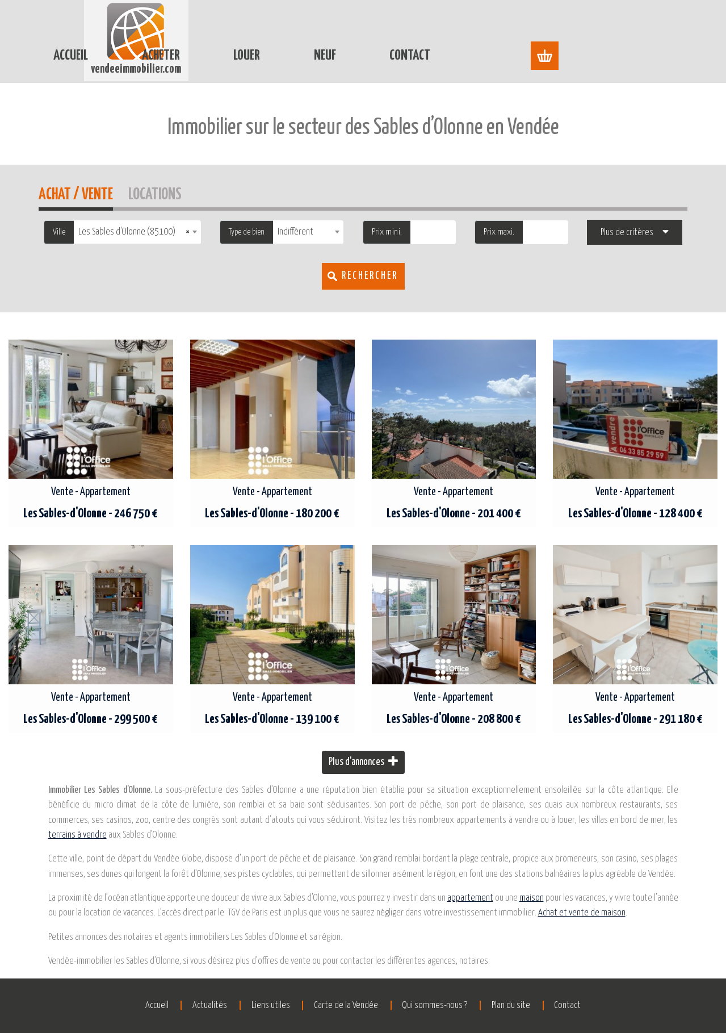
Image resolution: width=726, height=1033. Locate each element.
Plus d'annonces (363, 761)
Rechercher (370, 276)
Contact (531, 27)
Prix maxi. (499, 232)
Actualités (179, 1005)
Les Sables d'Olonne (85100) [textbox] (134, 232)
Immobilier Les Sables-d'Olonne (254, 72)
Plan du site (541, 1005)
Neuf (446, 27)
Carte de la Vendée (346, 1005)
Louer (367, 27)
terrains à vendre (77, 835)
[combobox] (137, 232)
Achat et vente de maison (582, 913)
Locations (155, 193)
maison (531, 898)
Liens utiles (255, 1005)
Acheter (282, 27)
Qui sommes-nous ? (449, 1005)
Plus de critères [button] (627, 232)
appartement (470, 898)
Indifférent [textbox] (295, 232)
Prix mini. (387, 232)
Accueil (191, 27)
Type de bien (247, 232)
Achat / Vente (76, 193)
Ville (59, 232)
